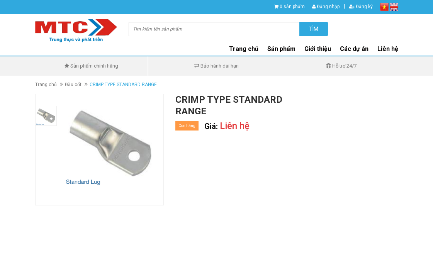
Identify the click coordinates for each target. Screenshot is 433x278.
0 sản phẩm (292, 6)
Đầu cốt (73, 84)
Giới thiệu (317, 49)
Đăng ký (361, 6)
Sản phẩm (281, 49)
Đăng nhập (326, 6)
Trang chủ (243, 49)
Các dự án (354, 49)
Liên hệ (387, 49)
